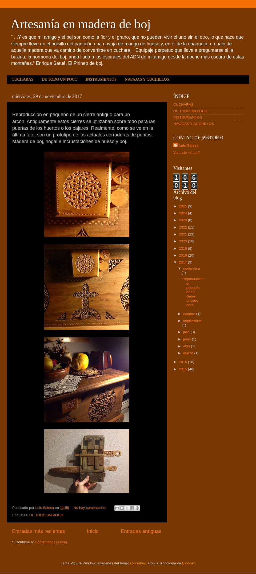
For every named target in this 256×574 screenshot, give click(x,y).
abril (187, 346)
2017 (183, 262)
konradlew (138, 563)
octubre (189, 314)
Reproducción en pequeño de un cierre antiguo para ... (193, 292)
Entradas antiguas (141, 531)
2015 (183, 369)
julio (187, 332)
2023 (183, 220)
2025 (183, 206)
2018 (183, 255)
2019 (183, 248)
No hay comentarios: (91, 508)
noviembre (191, 268)
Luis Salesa (188, 145)
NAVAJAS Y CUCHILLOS (147, 79)
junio (187, 339)
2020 (183, 241)
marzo (188, 353)
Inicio (93, 531)
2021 (183, 234)
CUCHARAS (23, 79)
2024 (183, 213)
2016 (183, 362)
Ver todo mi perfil (186, 153)
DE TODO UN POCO (59, 79)
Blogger (188, 563)
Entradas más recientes (38, 531)
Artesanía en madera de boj (81, 24)
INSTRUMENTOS (101, 79)
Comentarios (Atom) (51, 542)
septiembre (192, 321)
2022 (183, 227)
